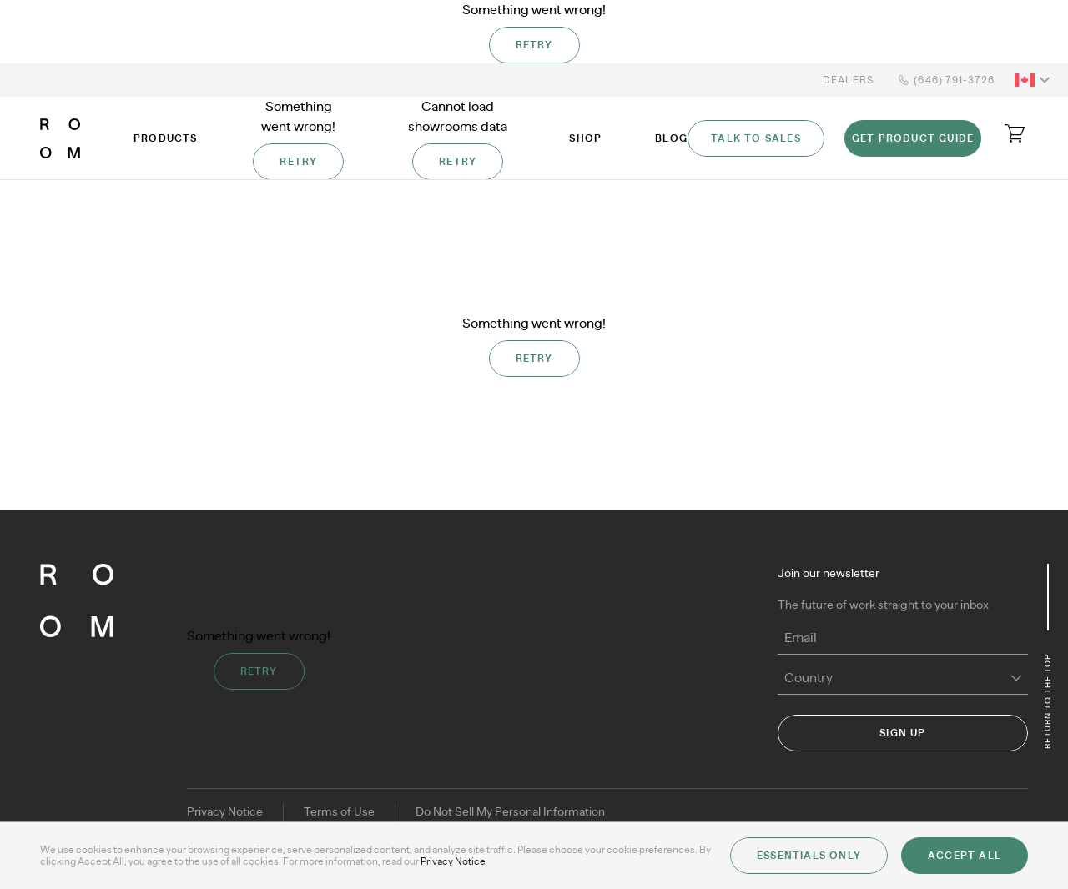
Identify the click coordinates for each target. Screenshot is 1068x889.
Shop (585, 138)
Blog (671, 138)
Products (166, 138)
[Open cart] (1014, 133)
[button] (1035, 80)
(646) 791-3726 (944, 80)
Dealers (848, 80)
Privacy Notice (225, 812)
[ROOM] (60, 138)
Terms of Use (339, 812)
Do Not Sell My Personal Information (510, 812)
